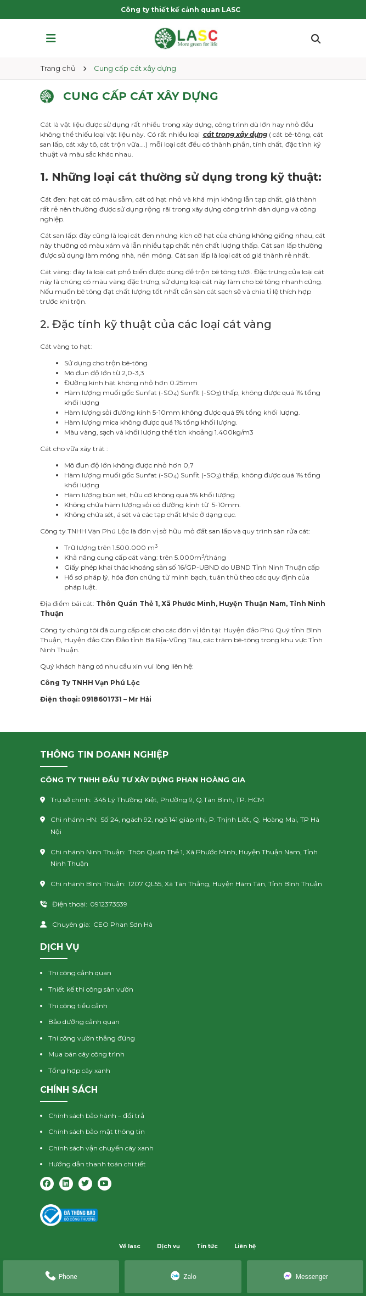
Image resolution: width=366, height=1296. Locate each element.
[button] (51, 38)
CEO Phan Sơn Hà (123, 924)
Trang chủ (58, 68)
